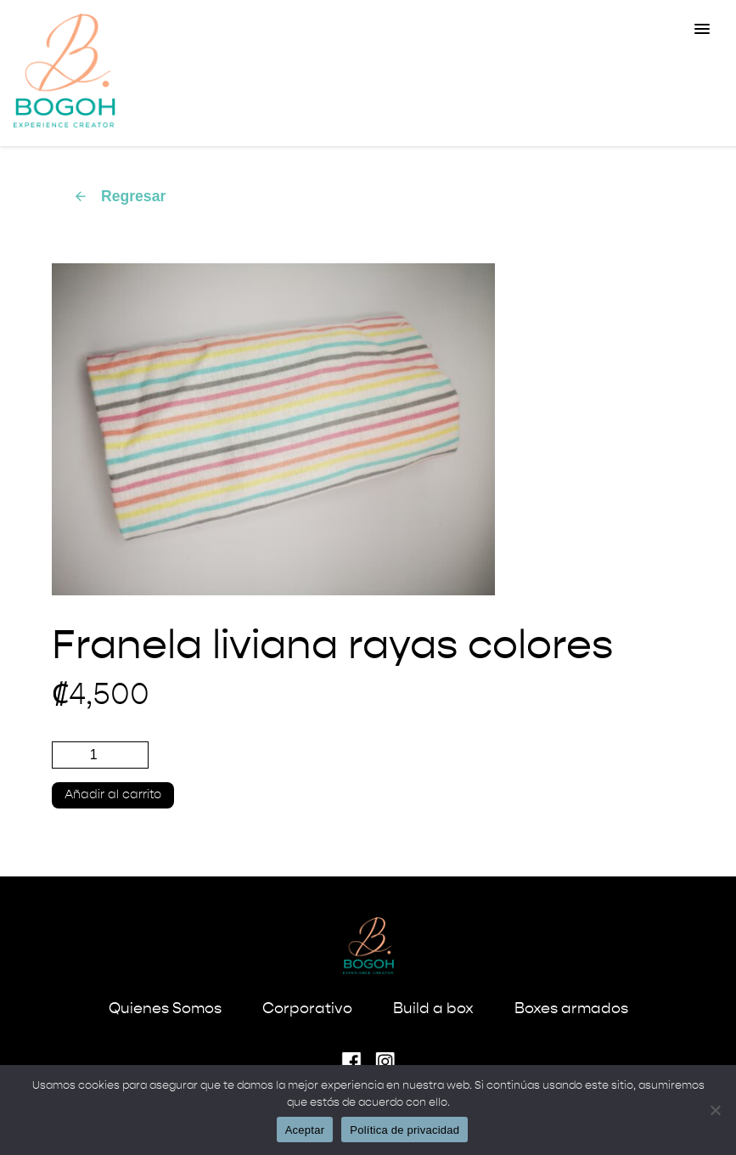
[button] (702, 30)
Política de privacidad (404, 1130)
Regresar (119, 196)
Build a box (433, 1009)
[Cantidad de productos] (100, 755)
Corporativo (307, 1009)
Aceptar (305, 1130)
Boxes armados (571, 1009)
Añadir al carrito (113, 795)
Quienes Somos (165, 1009)
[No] (714, 1109)
